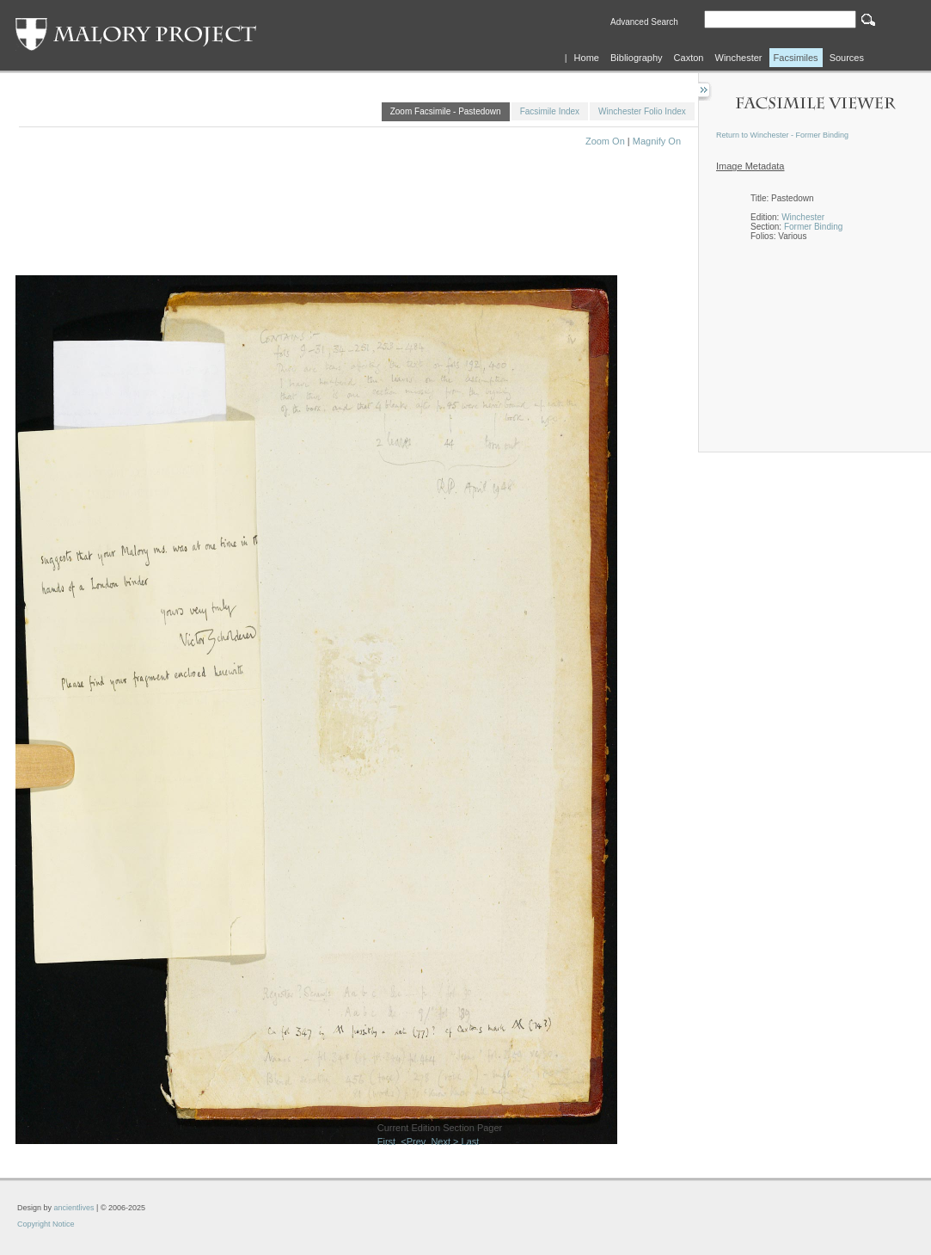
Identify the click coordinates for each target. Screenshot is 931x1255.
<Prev (413, 1141)
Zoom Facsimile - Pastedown (445, 111)
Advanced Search (644, 22)
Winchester (739, 57)
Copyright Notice (46, 1224)
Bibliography (636, 57)
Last (471, 1141)
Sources (847, 57)
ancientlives (74, 1207)
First (386, 1141)
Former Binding (813, 226)
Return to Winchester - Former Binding (782, 135)
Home (586, 57)
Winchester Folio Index (642, 111)
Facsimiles (796, 57)
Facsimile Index (549, 111)
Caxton (689, 57)
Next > (444, 1141)
